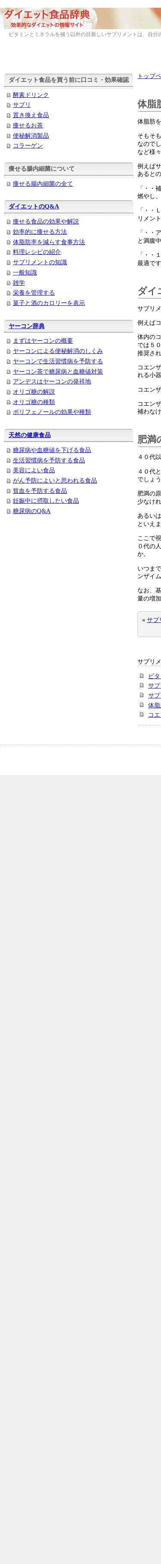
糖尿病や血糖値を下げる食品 (52, 450)
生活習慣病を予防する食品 (49, 460)
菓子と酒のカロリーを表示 (49, 302)
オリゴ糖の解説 (34, 391)
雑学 (19, 282)
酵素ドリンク (31, 94)
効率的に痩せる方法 (40, 231)
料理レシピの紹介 (37, 251)
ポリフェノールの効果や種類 (52, 411)
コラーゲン (28, 145)
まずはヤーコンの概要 (43, 340)
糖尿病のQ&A (32, 510)
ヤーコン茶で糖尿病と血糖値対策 (58, 371)
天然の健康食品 (30, 435)
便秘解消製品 (31, 135)
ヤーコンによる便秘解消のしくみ (58, 350)
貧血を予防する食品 (40, 490)
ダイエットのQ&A (34, 206)
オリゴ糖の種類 (34, 402)
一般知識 (25, 272)
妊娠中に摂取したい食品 (46, 500)
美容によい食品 (34, 470)
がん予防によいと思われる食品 (55, 480)
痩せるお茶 (28, 125)
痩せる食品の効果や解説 (46, 221)
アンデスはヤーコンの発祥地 (52, 381)
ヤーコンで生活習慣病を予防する (58, 361)
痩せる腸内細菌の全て (43, 183)
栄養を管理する (34, 292)
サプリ (22, 104)
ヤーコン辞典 (27, 326)
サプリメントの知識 (40, 262)
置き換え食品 (31, 115)
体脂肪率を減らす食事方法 (49, 242)
